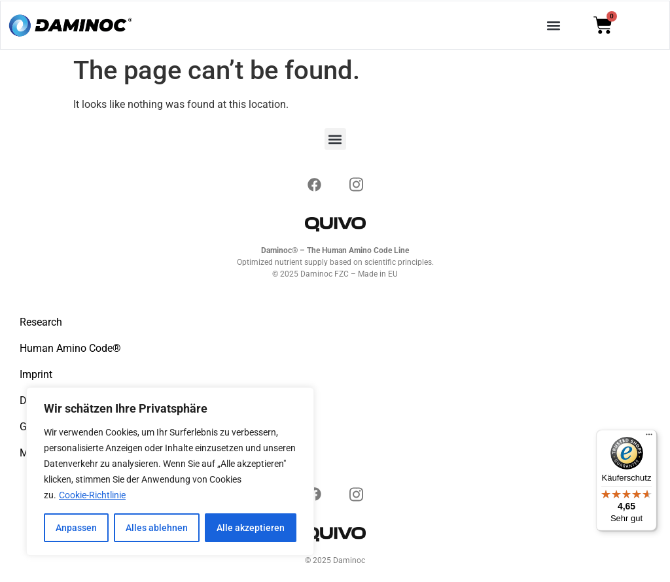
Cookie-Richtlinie (92, 495)
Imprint (36, 374)
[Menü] (649, 437)
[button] (554, 25)
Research (41, 322)
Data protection (55, 400)
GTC (30, 426)
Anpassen (76, 527)
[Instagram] (314, 182)
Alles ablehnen (157, 527)
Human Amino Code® (70, 348)
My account (47, 453)
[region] (170, 471)
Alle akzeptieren (251, 527)
